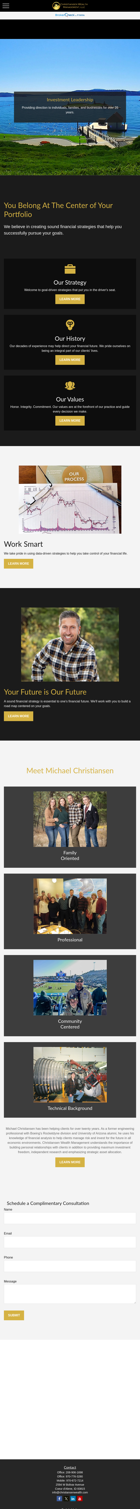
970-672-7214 (74, 1480)
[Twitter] (66, 1498)
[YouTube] (80, 1498)
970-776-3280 (74, 1476)
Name (8, 1209)
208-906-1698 (74, 1472)
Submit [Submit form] (14, 1315)
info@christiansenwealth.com (70, 1492)
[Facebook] (59, 1498)
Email (8, 1233)
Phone (8, 1257)
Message (10, 1281)
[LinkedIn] (73, 1498)
